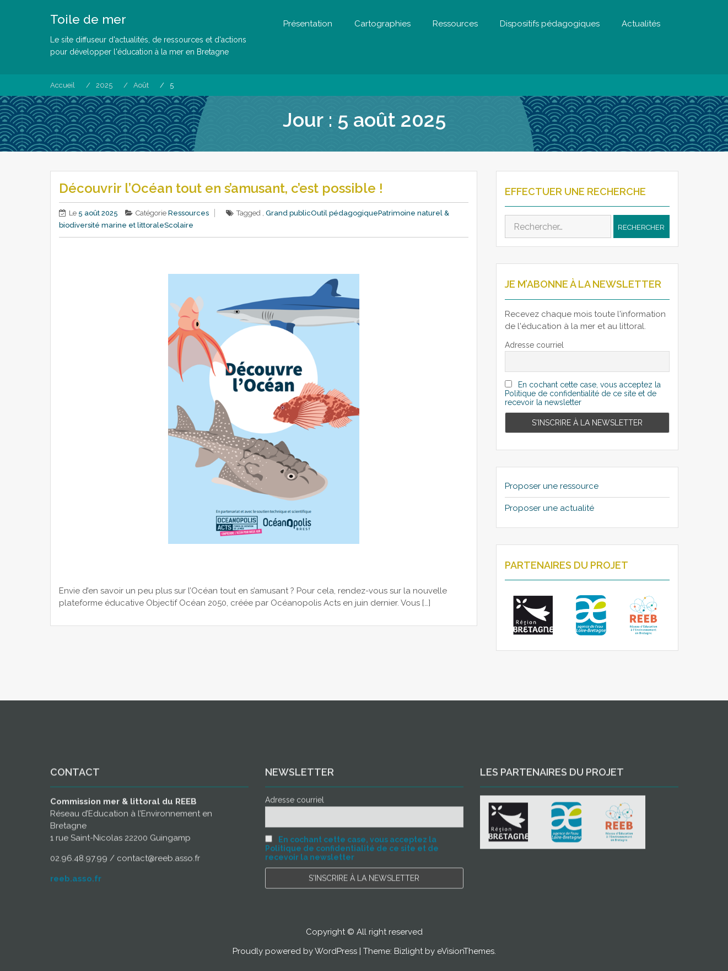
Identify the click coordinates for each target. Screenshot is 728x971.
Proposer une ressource (551, 486)
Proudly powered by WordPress (295, 951)
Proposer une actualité (549, 508)
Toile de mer (88, 19)
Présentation (307, 24)
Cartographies (382, 24)
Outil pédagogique (344, 213)
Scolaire (178, 225)
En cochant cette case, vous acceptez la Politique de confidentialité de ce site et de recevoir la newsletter (583, 393)
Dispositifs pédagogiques (550, 24)
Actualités (641, 24)
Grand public (288, 213)
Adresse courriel (534, 345)
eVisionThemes (465, 951)
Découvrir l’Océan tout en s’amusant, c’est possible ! (222, 188)
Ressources (455, 24)
